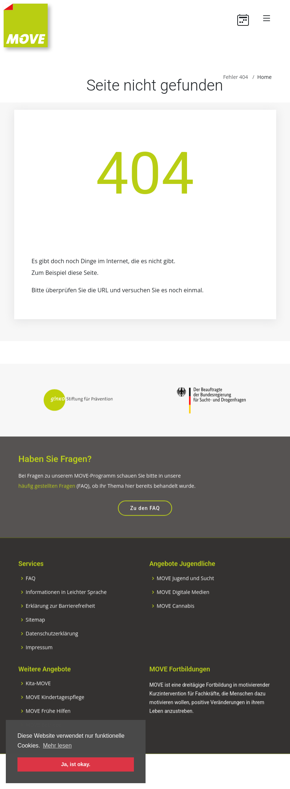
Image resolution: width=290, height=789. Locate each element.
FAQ (31, 593)
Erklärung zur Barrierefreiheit (60, 620)
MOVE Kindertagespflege (55, 711)
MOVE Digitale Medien (183, 606)
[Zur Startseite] (26, 25)
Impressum (39, 662)
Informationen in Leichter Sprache (66, 606)
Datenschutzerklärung (52, 648)
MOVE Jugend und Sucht (185, 593)
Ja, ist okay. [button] (76, 764)
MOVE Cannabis (176, 620)
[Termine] (246, 18)
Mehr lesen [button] (57, 745)
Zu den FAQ (145, 523)
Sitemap (35, 634)
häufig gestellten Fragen (47, 500)
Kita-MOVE (38, 698)
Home (264, 76)
